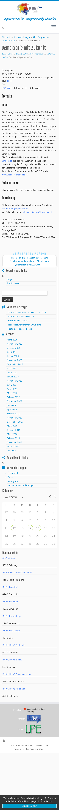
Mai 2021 (11, 410)
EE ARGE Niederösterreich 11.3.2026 (27, 317)
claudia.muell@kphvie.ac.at (15, 214)
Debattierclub (8, 46)
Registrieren (13, 289)
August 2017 (13, 451)
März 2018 (12, 439)
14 (29, 533)
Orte (10, 482)
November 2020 (14, 423)
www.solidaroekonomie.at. (15, 180)
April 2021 (12, 414)
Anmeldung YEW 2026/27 (21, 322)
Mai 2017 (11, 456)
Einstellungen (29, 806)
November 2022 (14, 386)
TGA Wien (7, 93)
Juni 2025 (11, 357)
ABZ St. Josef (9, 563)
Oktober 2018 (13, 435)
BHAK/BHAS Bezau (12, 665)
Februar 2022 (13, 402)
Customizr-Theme (37, 754)
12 (14, 533)
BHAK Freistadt (10, 592)
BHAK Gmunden (10, 607)
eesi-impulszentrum (26, 751)
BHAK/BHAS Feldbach (13, 694)
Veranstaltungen (22, 42)
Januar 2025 (13, 361)
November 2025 (14, 349)
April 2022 (12, 394)
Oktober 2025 (13, 353)
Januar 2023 (13, 382)
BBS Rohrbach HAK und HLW (17, 578)
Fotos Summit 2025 (18, 326)
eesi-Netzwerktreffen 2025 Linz (24, 330)
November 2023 (14, 365)
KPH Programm (40, 42)
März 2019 (12, 431)
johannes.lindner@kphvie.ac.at (37, 217)
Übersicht (13, 478)
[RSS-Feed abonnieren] (3, 30)
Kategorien (13, 486)
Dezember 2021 (14, 406)
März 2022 (12, 398)
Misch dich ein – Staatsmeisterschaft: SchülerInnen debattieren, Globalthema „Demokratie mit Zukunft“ (29, 267)
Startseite (7, 42)
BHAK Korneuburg (11, 621)
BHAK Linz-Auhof (11, 636)
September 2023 (15, 369)
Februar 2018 (13, 443)
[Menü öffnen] (53, 29)
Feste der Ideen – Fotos (20, 334)
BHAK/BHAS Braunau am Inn (16, 679)
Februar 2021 (13, 419)
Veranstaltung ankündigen (21, 490)
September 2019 (15, 427)
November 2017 (14, 447)
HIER (9, 86)
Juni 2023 (11, 373)
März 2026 (12, 345)
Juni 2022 (11, 390)
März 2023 (12, 377)
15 (37, 533)
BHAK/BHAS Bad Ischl (13, 650)
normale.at (7, 166)
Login (10, 284)
